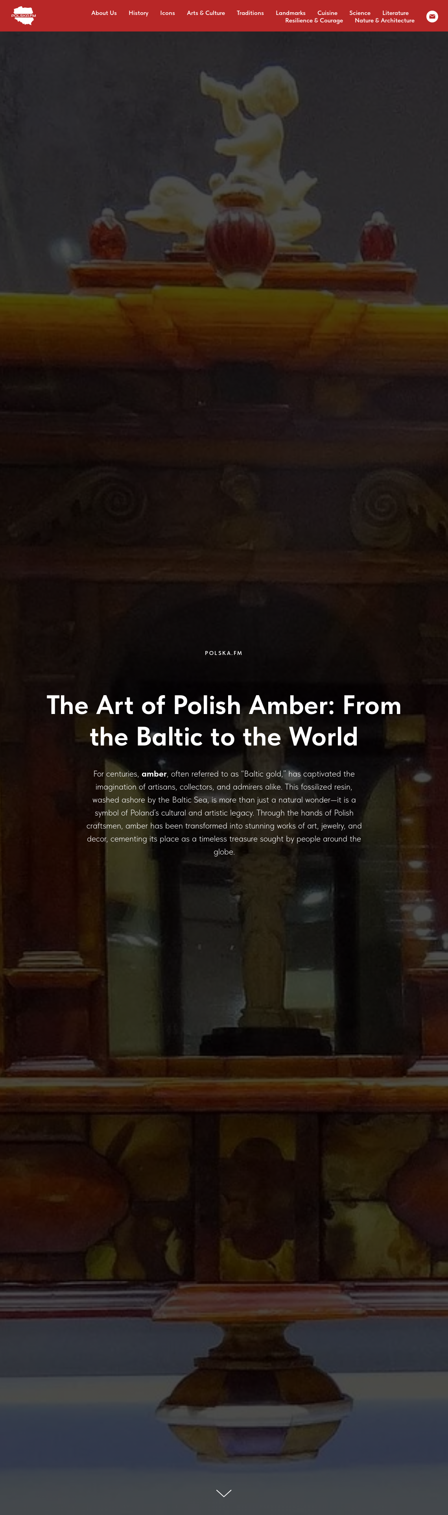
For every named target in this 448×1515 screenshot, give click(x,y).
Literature (395, 13)
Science (360, 13)
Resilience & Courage (314, 20)
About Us (104, 13)
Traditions (250, 13)
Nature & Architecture (385, 20)
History (138, 13)
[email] (432, 16)
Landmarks (291, 13)
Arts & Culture (206, 13)
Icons (167, 13)
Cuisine (327, 13)
